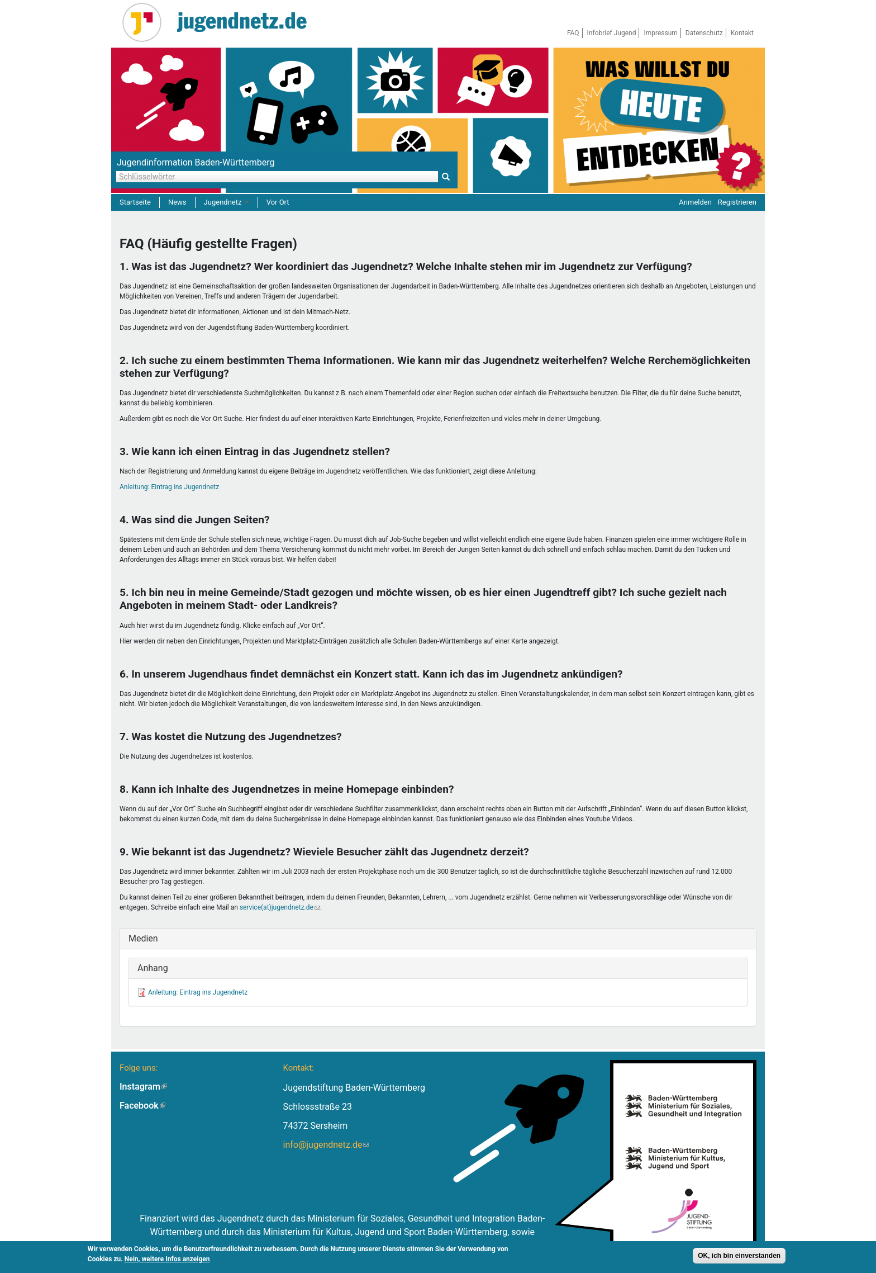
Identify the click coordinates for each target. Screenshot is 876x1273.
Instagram (143, 1086)
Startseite (135, 202)
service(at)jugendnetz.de (280, 907)
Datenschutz (704, 33)
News (177, 202)
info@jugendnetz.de (326, 1144)
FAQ (573, 33)
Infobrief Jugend (611, 33)
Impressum (660, 33)
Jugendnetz (226, 202)
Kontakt (742, 33)
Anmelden (695, 202)
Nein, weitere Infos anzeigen (167, 1260)
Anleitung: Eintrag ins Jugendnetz (169, 487)
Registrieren (737, 202)
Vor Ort (277, 202)
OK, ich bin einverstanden (739, 1257)
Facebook (142, 1105)
